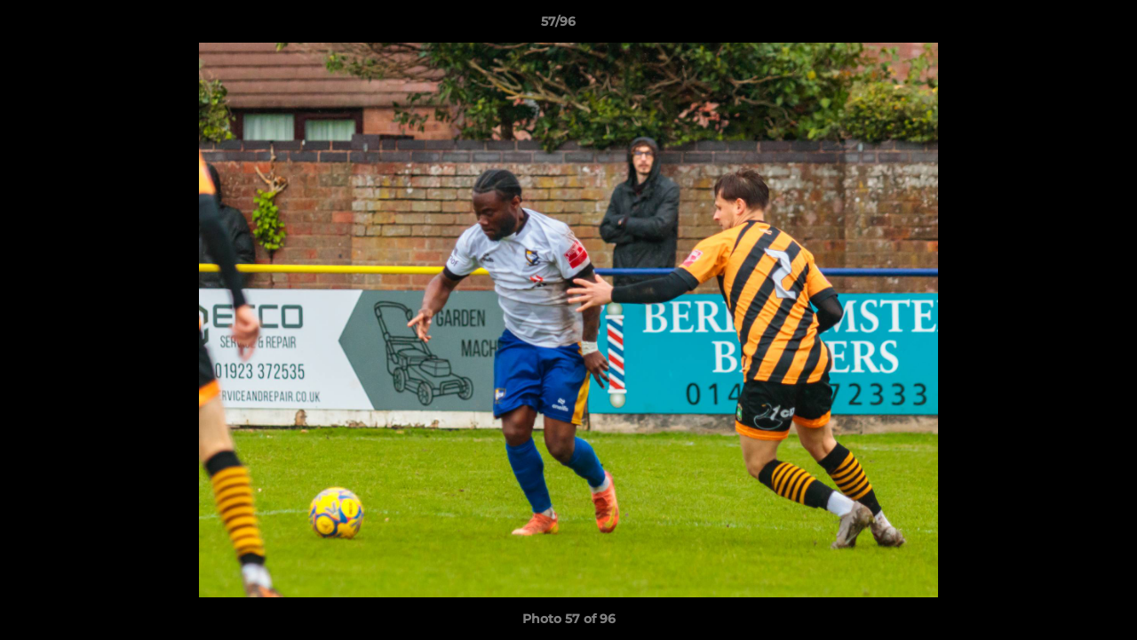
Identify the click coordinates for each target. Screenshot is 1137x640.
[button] (1062, 26)
